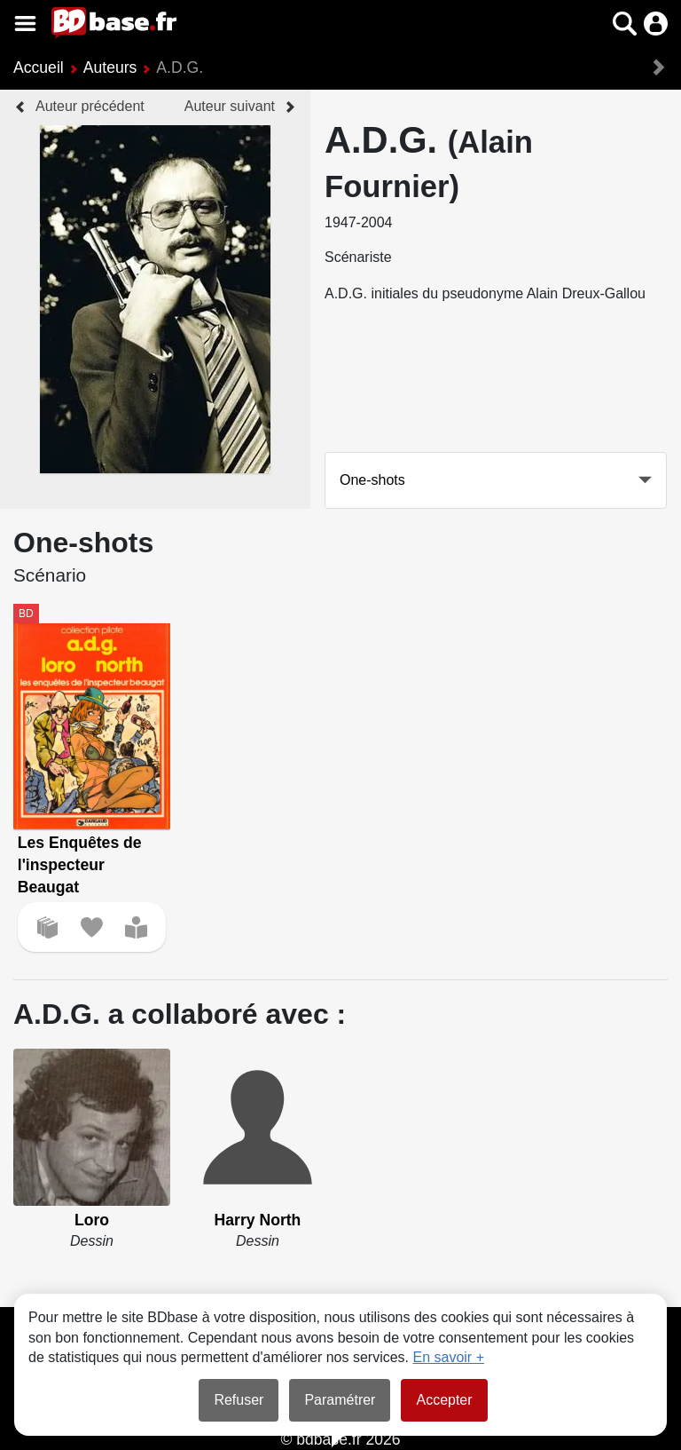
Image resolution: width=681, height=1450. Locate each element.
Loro (91, 1220)
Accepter (444, 1399)
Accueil (38, 67)
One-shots (372, 479)
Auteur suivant (229, 106)
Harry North (258, 1220)
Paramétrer (339, 1399)
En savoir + (448, 1357)
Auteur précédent (90, 106)
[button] (625, 24)
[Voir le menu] (25, 24)
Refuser (238, 1399)
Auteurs (110, 67)
